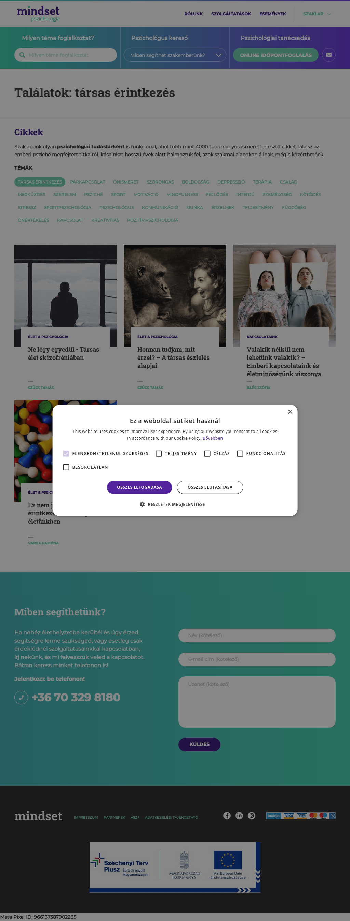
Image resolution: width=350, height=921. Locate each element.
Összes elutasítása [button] (210, 487)
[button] (175, 504)
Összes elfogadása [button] (139, 487)
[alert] (175, 460)
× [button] (289, 412)
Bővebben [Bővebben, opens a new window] (213, 438)
